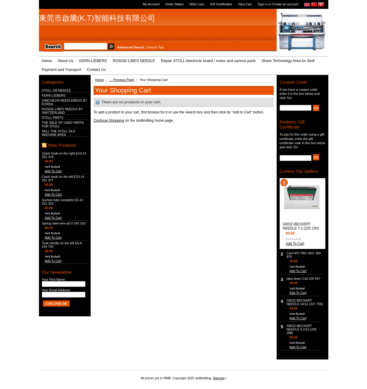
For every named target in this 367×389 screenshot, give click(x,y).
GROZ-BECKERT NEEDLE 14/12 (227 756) (305, 302)
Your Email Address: (56, 290)
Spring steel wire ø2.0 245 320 (64, 223)
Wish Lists (197, 4)
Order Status (174, 4)
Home (99, 80)
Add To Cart (53, 171)
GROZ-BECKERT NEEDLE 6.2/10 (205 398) (302, 329)
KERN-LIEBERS (54, 95)
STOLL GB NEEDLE (56, 90)
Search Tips (155, 47)
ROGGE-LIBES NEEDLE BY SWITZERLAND (62, 110)
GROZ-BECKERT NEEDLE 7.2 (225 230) (301, 226)
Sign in (262, 4)
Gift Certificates (221, 4)
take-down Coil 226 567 (303, 278)
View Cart (245, 4)
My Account (151, 4)
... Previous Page (122, 80)
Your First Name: (54, 279)
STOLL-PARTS (52, 117)
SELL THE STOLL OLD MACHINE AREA (58, 132)
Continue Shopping (109, 120)
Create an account (285, 4)
